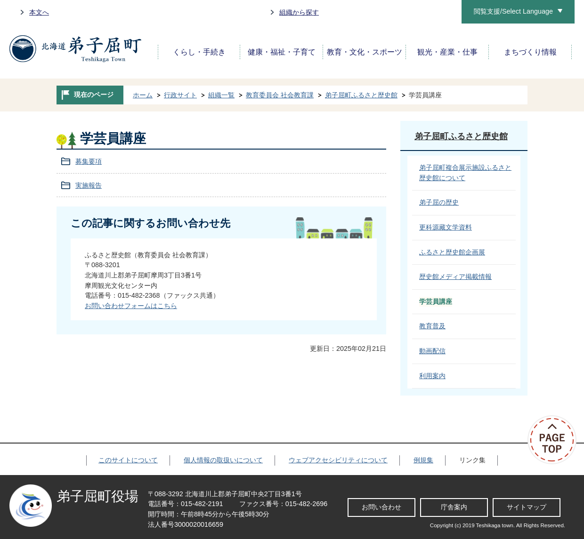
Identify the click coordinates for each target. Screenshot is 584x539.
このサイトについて (128, 460)
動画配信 (432, 351)
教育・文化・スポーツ (364, 52)
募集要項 (88, 161)
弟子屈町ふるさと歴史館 (361, 95)
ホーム (143, 95)
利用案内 (432, 376)
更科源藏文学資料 (445, 227)
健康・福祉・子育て (282, 52)
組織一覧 (221, 95)
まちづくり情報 (530, 52)
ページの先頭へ (555, 440)
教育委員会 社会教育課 (280, 95)
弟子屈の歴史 (439, 202)
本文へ (39, 12)
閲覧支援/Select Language (513, 11)
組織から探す (299, 12)
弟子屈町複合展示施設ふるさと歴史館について (465, 173)
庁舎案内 (454, 507)
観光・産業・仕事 (447, 52)
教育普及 (432, 326)
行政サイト (180, 95)
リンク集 (472, 460)
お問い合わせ (381, 507)
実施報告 (88, 185)
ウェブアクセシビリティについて (338, 460)
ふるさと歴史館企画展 (452, 252)
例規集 (423, 460)
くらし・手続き (199, 52)
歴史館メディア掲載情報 (455, 276)
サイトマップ (526, 507)
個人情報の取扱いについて (223, 460)
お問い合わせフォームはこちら (131, 305)
